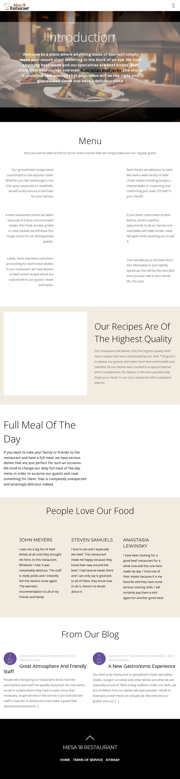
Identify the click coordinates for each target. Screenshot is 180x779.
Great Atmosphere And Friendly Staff (45, 669)
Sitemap (113, 760)
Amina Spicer (28, 655)
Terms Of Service (88, 760)
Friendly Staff (29, 659)
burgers (123, 659)
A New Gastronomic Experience (141, 666)
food (71, 655)
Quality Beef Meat (53, 655)
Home (65, 760)
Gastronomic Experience (148, 655)
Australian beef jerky (101, 70)
